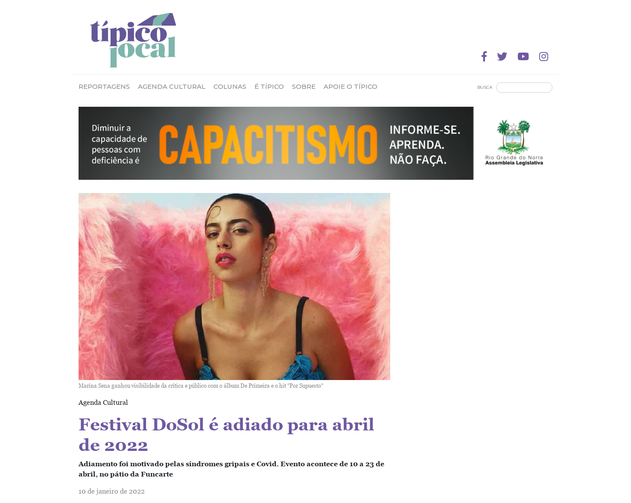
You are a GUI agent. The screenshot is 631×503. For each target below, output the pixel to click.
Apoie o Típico (350, 86)
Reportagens (104, 86)
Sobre (304, 86)
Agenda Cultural (171, 86)
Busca (484, 87)
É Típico (269, 86)
